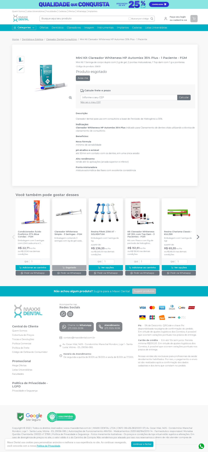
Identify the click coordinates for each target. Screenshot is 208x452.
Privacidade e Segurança (24, 390)
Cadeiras (62, 11)
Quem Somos (18, 11)
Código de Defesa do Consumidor (30, 352)
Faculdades (51, 11)
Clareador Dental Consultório (61, 39)
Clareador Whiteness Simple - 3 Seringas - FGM (68, 232)
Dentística (57, 27)
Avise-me (83, 78)
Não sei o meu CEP (90, 102)
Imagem (89, 27)
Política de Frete (20, 348)
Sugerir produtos (144, 291)
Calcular (184, 97)
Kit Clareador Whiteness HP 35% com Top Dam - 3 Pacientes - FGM (141, 234)
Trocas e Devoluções (23, 339)
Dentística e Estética (32, 39)
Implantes (92, 11)
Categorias (24, 27)
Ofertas (71, 11)
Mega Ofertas (19, 365)
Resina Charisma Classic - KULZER (178, 232)
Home (15, 39)
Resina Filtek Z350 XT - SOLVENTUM (103, 232)
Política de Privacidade (48, 446)
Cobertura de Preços (23, 335)
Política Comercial (21, 343)
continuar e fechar (142, 444)
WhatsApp (81, 11)
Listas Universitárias (35, 11)
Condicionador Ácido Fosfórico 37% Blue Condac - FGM (29, 234)
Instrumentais (105, 27)
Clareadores (74, 27)
